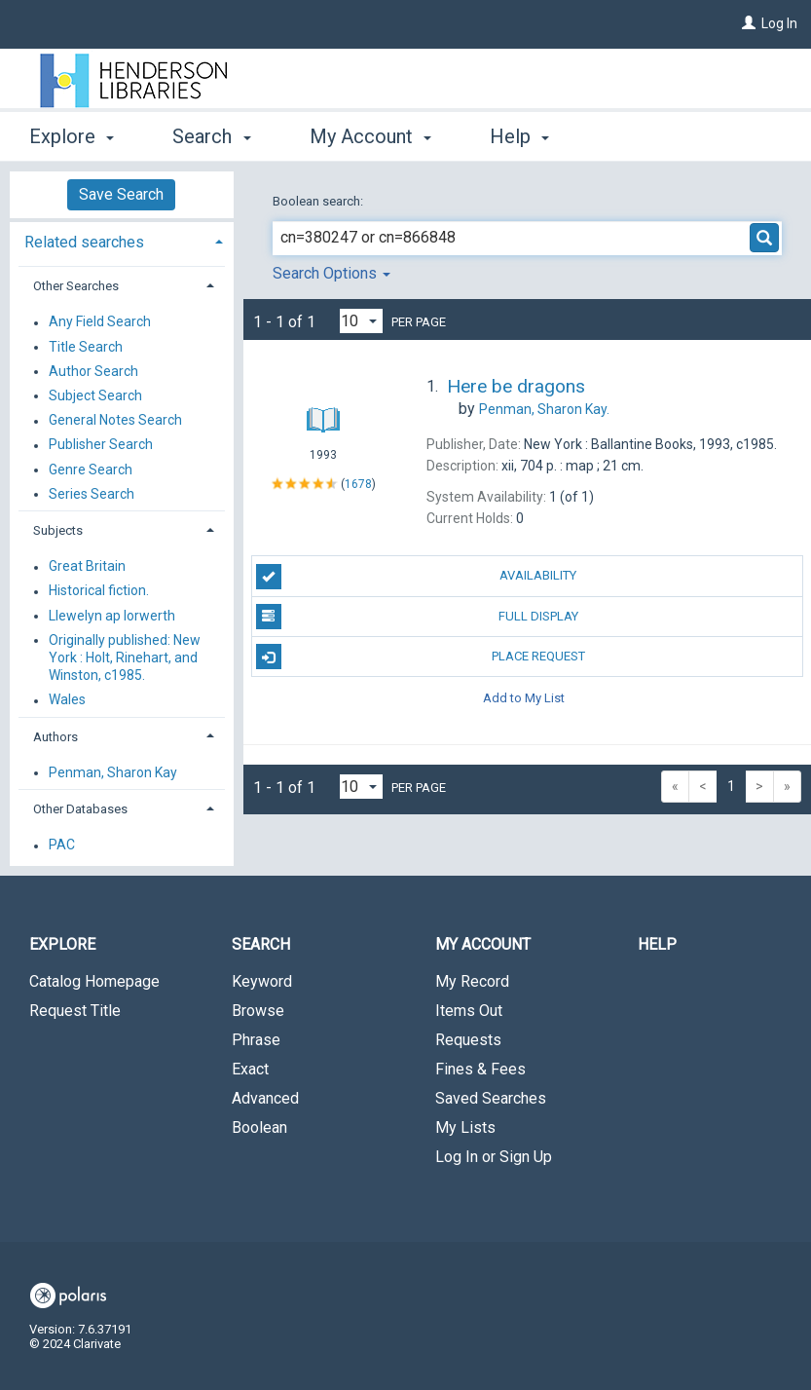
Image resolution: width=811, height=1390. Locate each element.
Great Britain (87, 567)
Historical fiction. (99, 591)
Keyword (262, 981)
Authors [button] (55, 737)
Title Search (86, 347)
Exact (250, 1069)
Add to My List (524, 697)
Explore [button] (71, 136)
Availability (416, 576)
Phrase (256, 1040)
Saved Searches (490, 1098)
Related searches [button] (84, 242)
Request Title (75, 1010)
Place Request (420, 656)
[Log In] (749, 23)
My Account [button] (370, 136)
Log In (779, 23)
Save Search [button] (121, 194)
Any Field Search (100, 322)
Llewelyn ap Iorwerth (112, 615)
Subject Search (95, 395)
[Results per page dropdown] (361, 321)
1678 (358, 483)
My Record (472, 981)
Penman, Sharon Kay (113, 772)
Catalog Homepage (94, 981)
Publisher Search (101, 445)
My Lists (465, 1127)
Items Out (468, 1010)
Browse (258, 1010)
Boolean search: (319, 201)
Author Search (93, 371)
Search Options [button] (331, 273)
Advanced (265, 1098)
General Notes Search (115, 421)
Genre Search (90, 469)
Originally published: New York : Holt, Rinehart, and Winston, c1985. (125, 657)
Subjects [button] (58, 530)
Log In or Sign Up (493, 1156)
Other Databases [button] (80, 809)
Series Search (91, 494)
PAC (62, 845)
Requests (468, 1040)
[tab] (122, 240)
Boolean (259, 1127)
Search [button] (211, 136)
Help (657, 944)
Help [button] (519, 136)
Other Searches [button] (76, 286)
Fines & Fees (480, 1069)
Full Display (417, 616)
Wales (67, 700)
